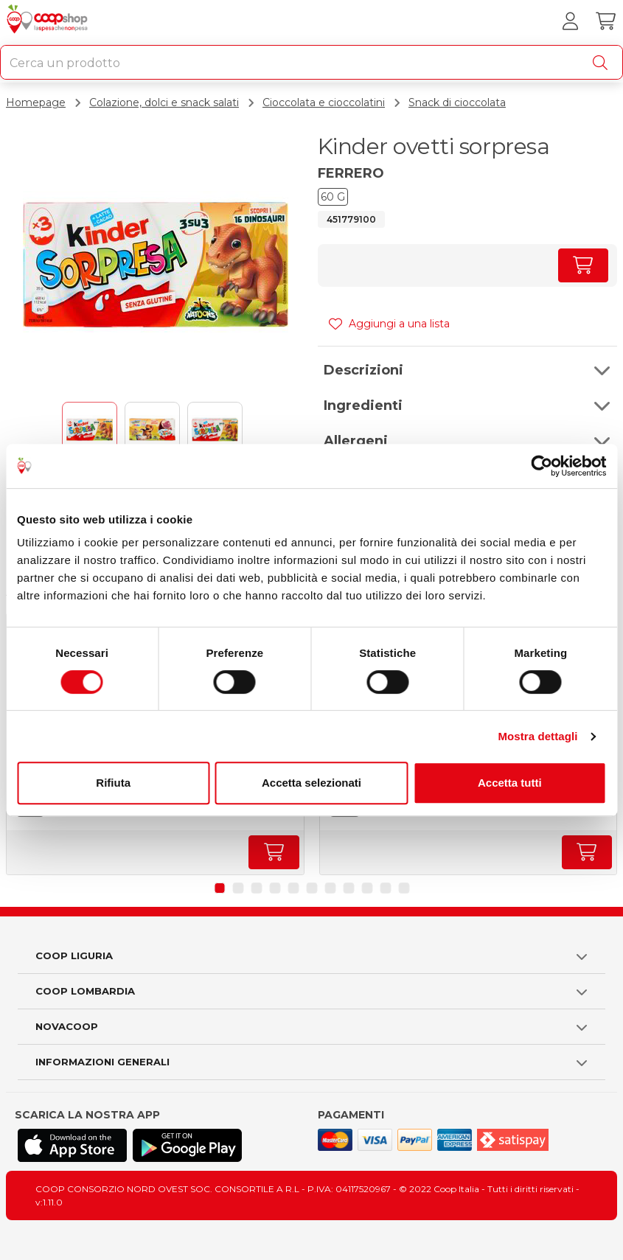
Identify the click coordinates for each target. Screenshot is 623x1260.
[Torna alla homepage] (49, 21)
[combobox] (311, 62)
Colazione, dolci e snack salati (164, 102)
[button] (468, 370)
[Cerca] (603, 62)
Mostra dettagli (537, 736)
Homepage (36, 102)
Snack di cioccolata (457, 102)
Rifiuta (113, 782)
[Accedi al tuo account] (570, 21)
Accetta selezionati (311, 782)
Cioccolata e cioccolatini (323, 102)
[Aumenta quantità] (583, 265)
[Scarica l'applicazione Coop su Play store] (187, 1145)
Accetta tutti (510, 782)
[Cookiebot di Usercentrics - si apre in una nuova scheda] (541, 466)
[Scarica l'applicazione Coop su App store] (72, 1145)
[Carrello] (605, 21)
